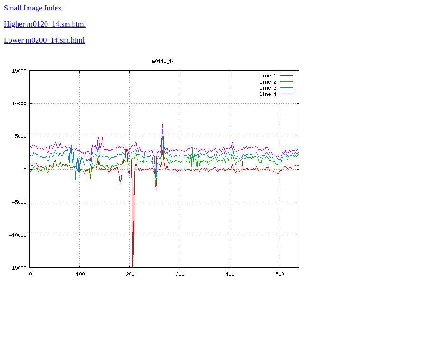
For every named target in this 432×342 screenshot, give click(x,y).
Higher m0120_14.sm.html (45, 24)
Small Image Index (33, 8)
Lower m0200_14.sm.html (44, 40)
